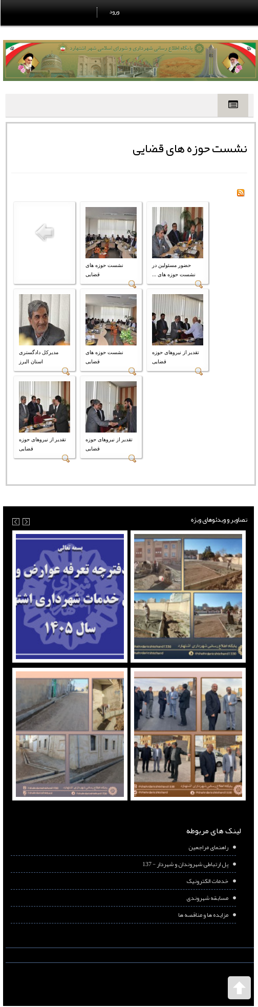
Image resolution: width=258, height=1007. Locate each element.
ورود (114, 11)
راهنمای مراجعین (208, 847)
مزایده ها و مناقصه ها (203, 915)
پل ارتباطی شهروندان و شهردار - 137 (185, 864)
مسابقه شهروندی (207, 898)
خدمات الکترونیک (207, 881)
